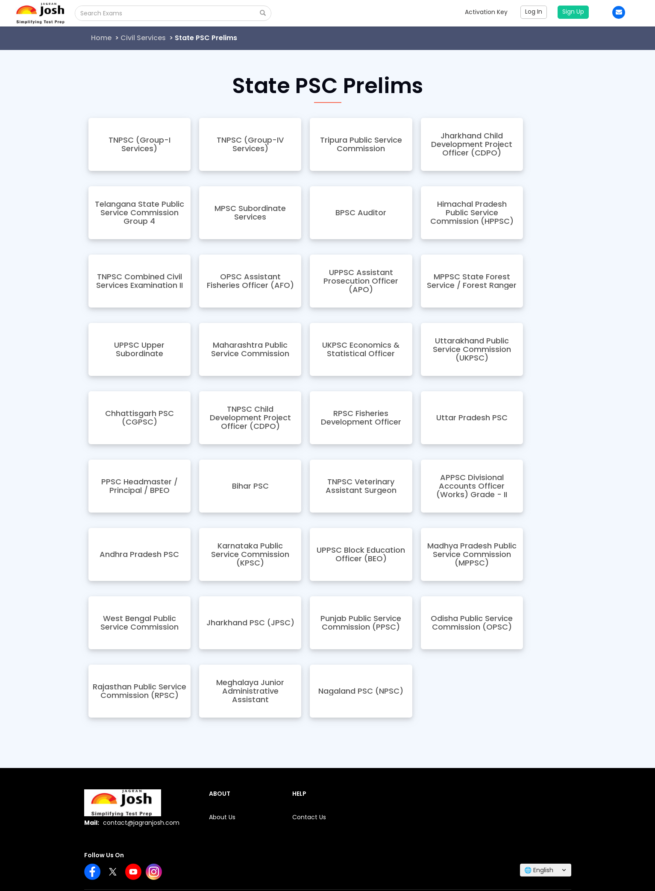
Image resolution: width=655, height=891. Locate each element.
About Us (222, 817)
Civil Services (143, 38)
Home (101, 38)
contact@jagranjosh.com (141, 822)
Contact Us (309, 817)
